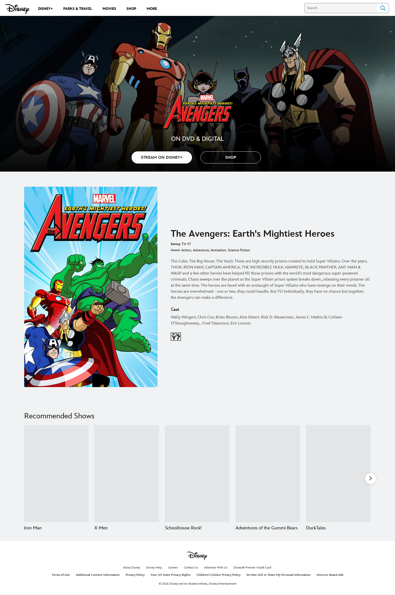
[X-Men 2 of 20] (126, 473)
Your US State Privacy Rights (170, 576)
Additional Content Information (98, 576)
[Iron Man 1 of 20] (56, 473)
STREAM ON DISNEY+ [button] (162, 157)
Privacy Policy (135, 576)
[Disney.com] (17, 9)
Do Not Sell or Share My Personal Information (279, 576)
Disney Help (154, 569)
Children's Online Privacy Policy (218, 576)
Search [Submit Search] (383, 8)
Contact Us (191, 569)
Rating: (176, 244)
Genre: (175, 250)
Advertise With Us (215, 569)
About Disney (131, 569)
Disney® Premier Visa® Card (252, 569)
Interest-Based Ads (330, 576)
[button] (231, 157)
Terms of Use (61, 576)
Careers (173, 569)
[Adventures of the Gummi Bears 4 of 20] (268, 473)
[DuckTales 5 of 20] (338, 473)
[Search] (341, 8)
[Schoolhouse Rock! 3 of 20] (197, 473)
